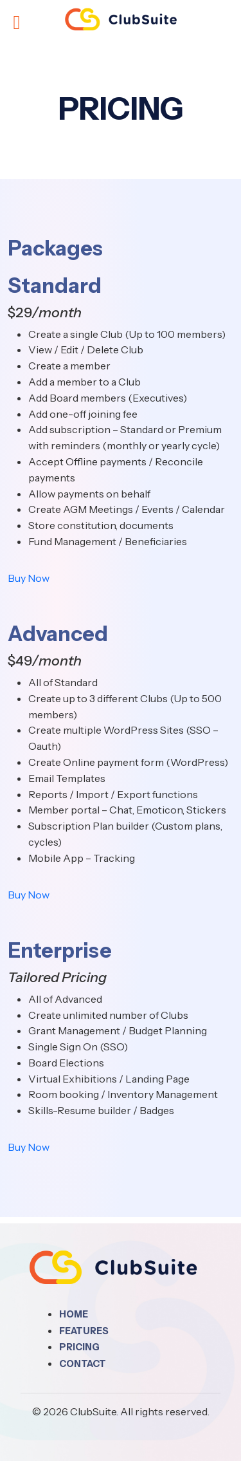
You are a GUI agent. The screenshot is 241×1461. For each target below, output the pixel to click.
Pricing (79, 1347)
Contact (82, 1364)
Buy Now (28, 578)
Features (84, 1331)
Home (73, 1314)
